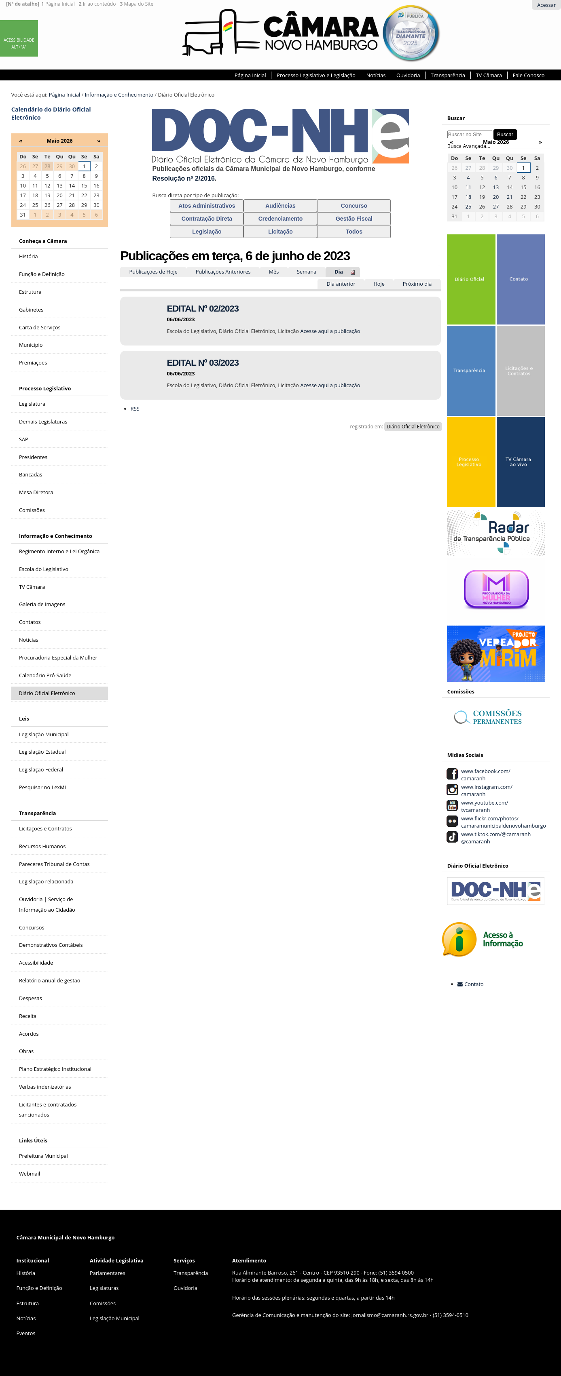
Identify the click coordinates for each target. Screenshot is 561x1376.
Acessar (546, 4)
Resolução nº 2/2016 (183, 178)
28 (47, 166)
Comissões (103, 1303)
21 (510, 196)
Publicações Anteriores (223, 271)
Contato (474, 984)
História (26, 1273)
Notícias (376, 75)
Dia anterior (341, 283)
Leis (24, 718)
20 (496, 196)
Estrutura (28, 1303)
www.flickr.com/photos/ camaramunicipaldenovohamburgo (502, 822)
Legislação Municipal (115, 1318)
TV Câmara (489, 75)
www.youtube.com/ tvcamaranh (483, 806)
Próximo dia (417, 283)
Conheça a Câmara (43, 240)
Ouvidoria (408, 75)
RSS (135, 408)
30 (510, 167)
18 (469, 196)
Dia (338, 271)
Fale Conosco (529, 75)
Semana (306, 271)
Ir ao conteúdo (97, 4)
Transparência (448, 75)
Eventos (26, 1333)
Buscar (456, 118)
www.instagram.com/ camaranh (485, 790)
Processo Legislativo (45, 388)
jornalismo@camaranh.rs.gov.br (389, 1315)
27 (469, 167)
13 (496, 187)
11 (469, 187)
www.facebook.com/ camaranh (484, 774)
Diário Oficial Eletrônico (413, 426)
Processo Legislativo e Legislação (316, 75)
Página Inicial (58, 4)
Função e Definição (39, 1288)
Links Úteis (33, 1140)
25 (469, 206)
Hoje (379, 283)
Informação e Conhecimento (119, 94)
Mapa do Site (136, 4)
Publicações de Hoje (153, 271)
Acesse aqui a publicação (330, 331)
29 (496, 167)
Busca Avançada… (468, 146)
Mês (274, 271)
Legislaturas (104, 1288)
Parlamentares (107, 1273)
